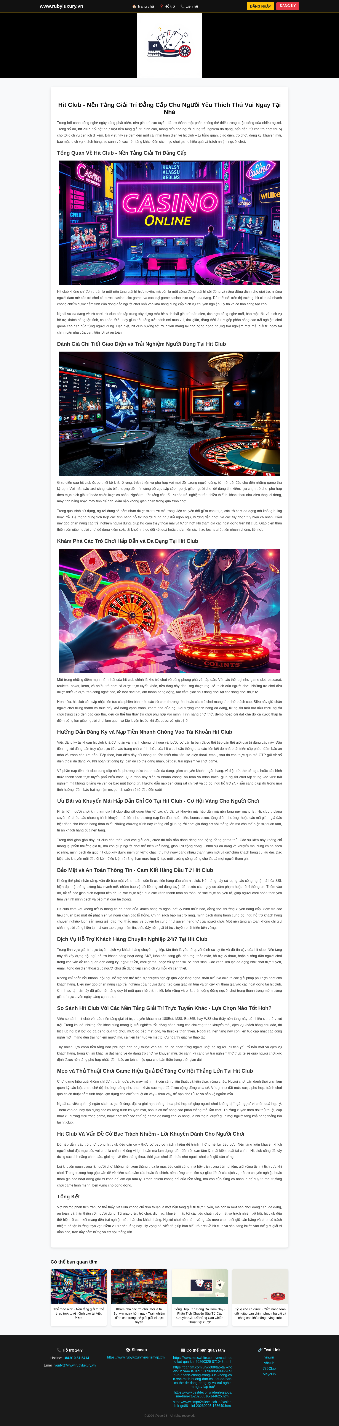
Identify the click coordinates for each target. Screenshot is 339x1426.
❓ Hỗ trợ (167, 6)
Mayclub (269, 1374)
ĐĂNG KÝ (288, 6)
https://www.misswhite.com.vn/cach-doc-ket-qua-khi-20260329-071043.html (202, 1359)
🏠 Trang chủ (143, 6)
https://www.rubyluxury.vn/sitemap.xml (136, 1357)
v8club (269, 1363)
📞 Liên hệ (189, 6)
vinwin (269, 1357)
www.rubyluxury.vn (61, 6)
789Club (269, 1368)
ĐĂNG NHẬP (260, 6)
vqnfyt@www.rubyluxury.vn (75, 1365)
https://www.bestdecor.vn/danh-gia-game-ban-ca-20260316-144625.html (203, 1394)
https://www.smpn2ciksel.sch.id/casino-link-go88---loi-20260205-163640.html (203, 1404)
